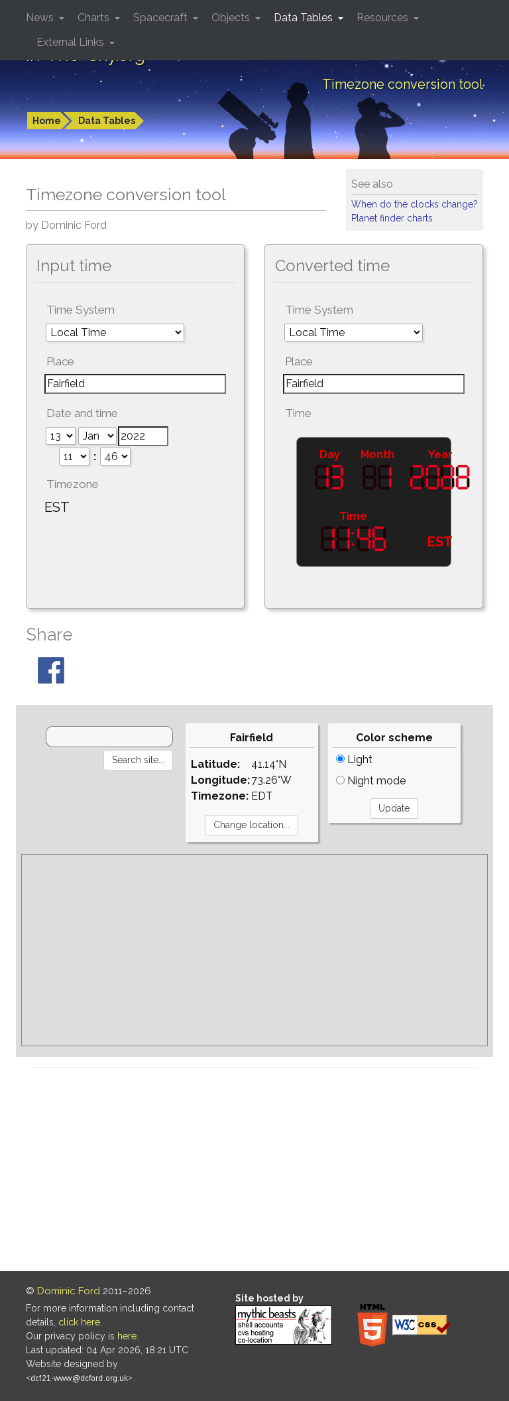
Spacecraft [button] (161, 17)
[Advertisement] (254, 950)
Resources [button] (384, 17)
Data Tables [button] (304, 17)
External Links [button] (71, 42)
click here (79, 1322)
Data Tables (106, 120)
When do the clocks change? (414, 204)
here (127, 1336)
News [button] (41, 17)
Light (354, 759)
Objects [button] (232, 17)
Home (46, 120)
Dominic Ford (68, 1291)
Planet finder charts (392, 218)
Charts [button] (95, 17)
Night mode (371, 780)
